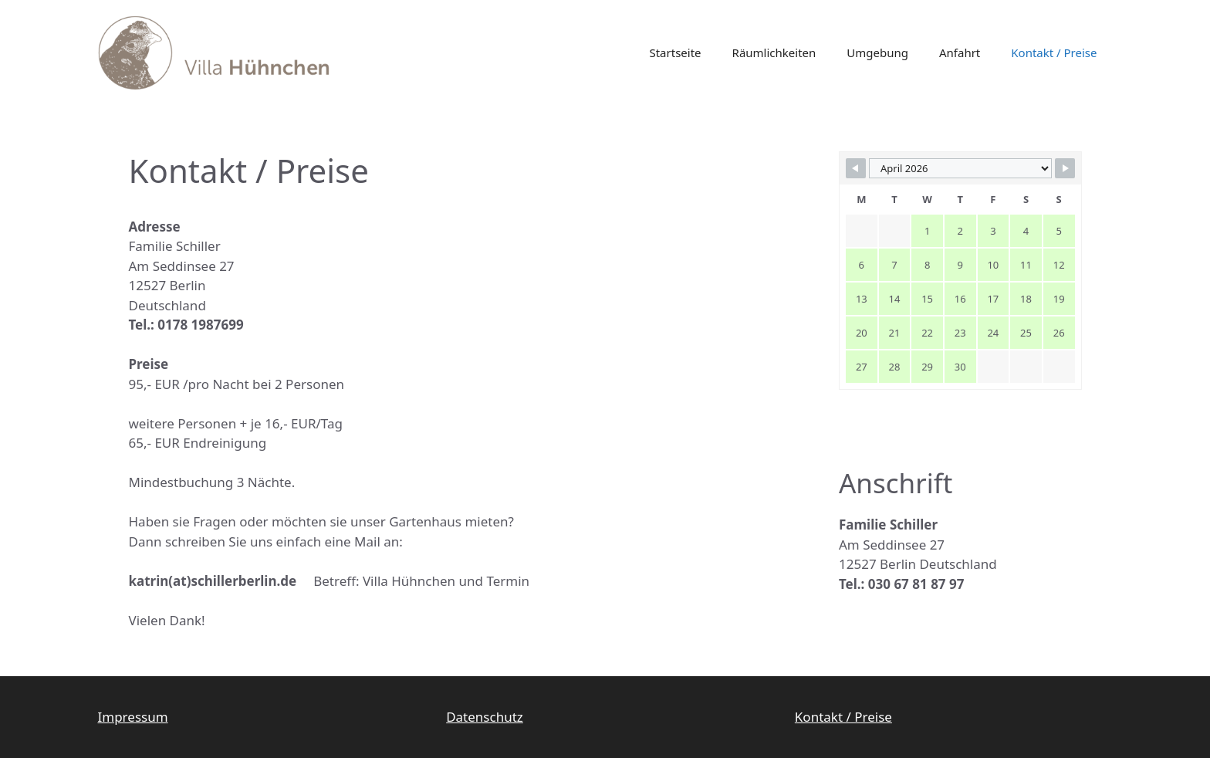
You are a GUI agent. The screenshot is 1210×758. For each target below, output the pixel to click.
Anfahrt (959, 52)
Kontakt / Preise (1054, 52)
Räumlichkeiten (774, 52)
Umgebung (877, 52)
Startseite (675, 52)
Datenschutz (484, 717)
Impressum (133, 717)
